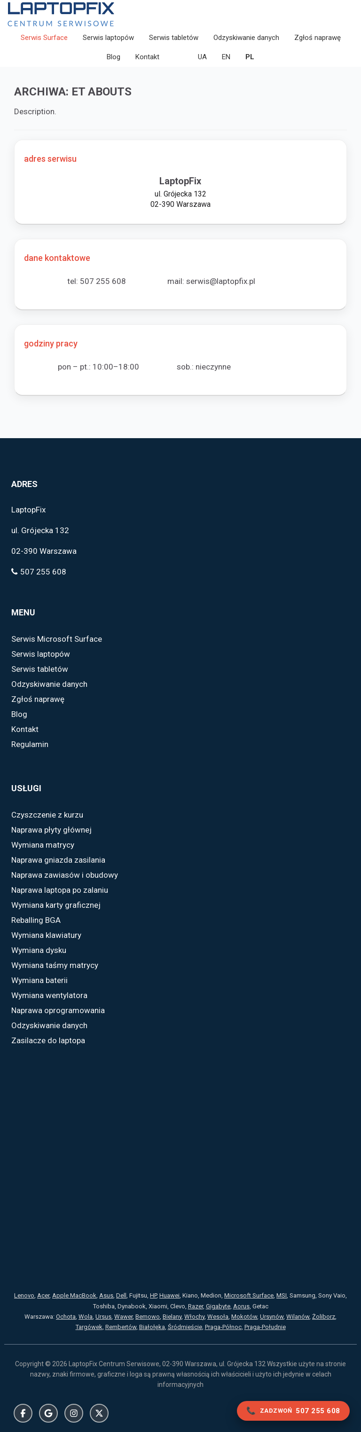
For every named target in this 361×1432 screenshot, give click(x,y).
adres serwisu (50, 159)
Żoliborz (323, 1316)
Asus (106, 1295)
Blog (113, 57)
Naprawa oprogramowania (58, 1010)
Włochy (194, 1316)
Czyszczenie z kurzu (47, 815)
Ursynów (271, 1316)
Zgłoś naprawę (317, 37)
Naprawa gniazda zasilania (58, 860)
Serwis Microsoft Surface (56, 639)
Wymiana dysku (38, 950)
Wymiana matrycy (42, 845)
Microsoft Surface (249, 1295)
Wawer (123, 1316)
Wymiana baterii (39, 980)
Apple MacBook (74, 1295)
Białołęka (152, 1326)
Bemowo (147, 1316)
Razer (195, 1306)
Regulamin (29, 744)
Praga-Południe (265, 1326)
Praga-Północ (223, 1326)
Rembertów (120, 1326)
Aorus (241, 1306)
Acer (43, 1295)
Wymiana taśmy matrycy (54, 965)
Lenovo (24, 1295)
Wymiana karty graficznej (56, 905)
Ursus (103, 1316)
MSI (281, 1295)
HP (153, 1295)
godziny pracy (51, 343)
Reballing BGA (36, 920)
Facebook (23, 1413)
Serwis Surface (44, 37)
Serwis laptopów (108, 37)
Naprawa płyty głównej (51, 830)
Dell (121, 1295)
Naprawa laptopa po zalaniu (59, 890)
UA (202, 57)
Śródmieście (185, 1326)
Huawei (169, 1295)
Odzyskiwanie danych (246, 37)
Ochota (66, 1316)
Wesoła (217, 1316)
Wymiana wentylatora (49, 995)
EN (226, 57)
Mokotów (244, 1316)
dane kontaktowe (57, 258)
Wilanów (297, 1316)
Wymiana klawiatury (46, 935)
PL (249, 57)
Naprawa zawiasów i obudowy (64, 875)
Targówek (89, 1326)
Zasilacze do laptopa (48, 1041)
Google (48, 1413)
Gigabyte (218, 1306)
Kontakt (147, 57)
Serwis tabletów (173, 37)
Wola (85, 1316)
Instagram (73, 1413)
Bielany (172, 1316)
